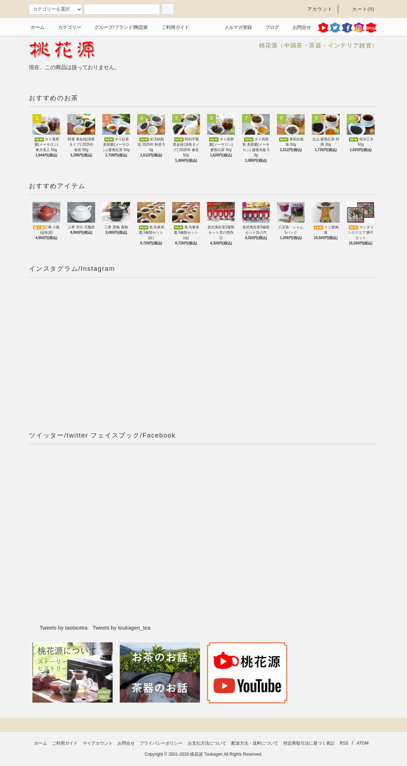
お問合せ (297, 27)
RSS (344, 743)
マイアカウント (98, 743)
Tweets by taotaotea (63, 628)
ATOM (362, 743)
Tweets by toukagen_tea (121, 628)
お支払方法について (207, 743)
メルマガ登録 (234, 27)
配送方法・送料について (254, 743)
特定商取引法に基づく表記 (309, 743)
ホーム (38, 27)
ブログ (268, 27)
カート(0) (359, 9)
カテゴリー (65, 27)
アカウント (316, 9)
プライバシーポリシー (161, 743)
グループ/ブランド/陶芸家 (117, 27)
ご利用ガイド (171, 27)
